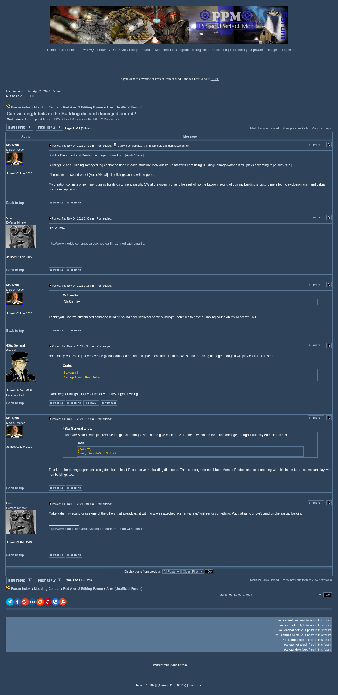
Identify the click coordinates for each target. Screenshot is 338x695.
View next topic (322, 128)
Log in (286, 50)
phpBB (167, 664)
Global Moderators (74, 119)
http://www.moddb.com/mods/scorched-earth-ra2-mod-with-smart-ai (97, 243)
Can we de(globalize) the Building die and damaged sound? (71, 113)
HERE (215, 79)
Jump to (225, 594)
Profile (215, 50)
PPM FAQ (87, 50)
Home (52, 50)
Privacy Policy (128, 50)
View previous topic (296, 128)
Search (146, 50)
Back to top (15, 203)
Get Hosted (68, 50)
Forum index (20, 107)
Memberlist (163, 50)
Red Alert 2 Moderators (103, 119)
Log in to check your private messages (251, 50)
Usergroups (183, 50)
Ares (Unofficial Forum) (124, 107)
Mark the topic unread (264, 128)
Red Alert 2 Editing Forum (83, 107)
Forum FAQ (106, 50)
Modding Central (47, 107)
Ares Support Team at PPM (42, 119)
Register (201, 50)
